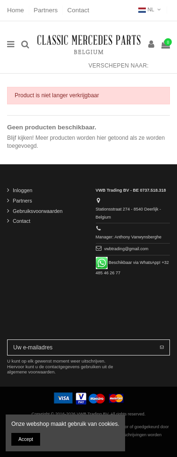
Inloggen (22, 190)
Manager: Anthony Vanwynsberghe (128, 237)
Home (16, 10)
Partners (46, 10)
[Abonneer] (161, 347)
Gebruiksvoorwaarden (38, 211)
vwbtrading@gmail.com (126, 248)
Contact (78, 10)
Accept (25, 439)
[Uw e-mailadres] (81, 347)
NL (150, 9)
